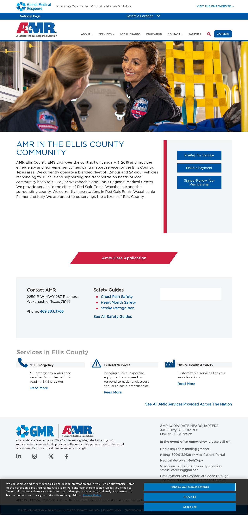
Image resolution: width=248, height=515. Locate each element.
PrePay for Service (202, 155)
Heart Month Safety (118, 302)
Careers (224, 33)
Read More (39, 388)
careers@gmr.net (184, 470)
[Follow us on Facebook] (66, 457)
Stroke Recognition (117, 308)
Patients (195, 34)
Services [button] (105, 34)
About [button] (85, 34)
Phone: (33, 311)
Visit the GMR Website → (215, 6)
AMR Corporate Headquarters (189, 426)
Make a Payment (203, 168)
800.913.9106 (181, 455)
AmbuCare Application (140, 257)
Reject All (190, 497)
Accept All (189, 507)
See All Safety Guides (112, 317)
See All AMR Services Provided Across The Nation (188, 404)
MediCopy (195, 460)
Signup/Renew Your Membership (202, 182)
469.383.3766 (52, 311)
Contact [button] (174, 34)
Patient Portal (214, 455)
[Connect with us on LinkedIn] (18, 457)
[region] (124, 496)
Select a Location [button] (143, 16)
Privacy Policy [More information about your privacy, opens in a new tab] (92, 495)
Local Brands (130, 34)
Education (154, 34)
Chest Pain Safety (117, 297)
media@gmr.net (197, 449)
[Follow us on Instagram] (34, 457)
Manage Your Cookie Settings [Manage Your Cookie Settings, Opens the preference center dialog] (189, 487)
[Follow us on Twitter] (51, 457)
